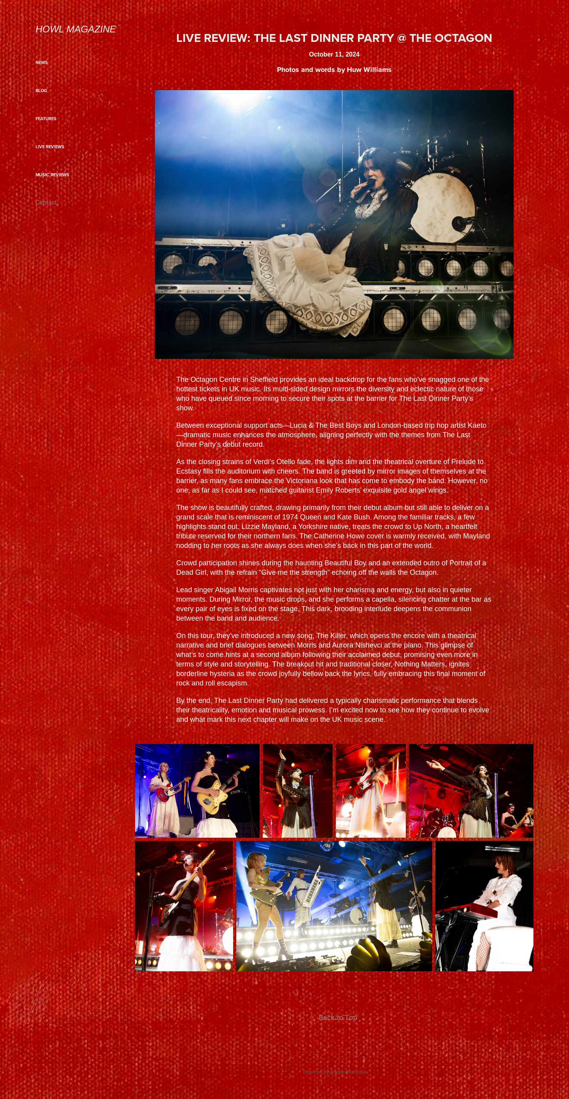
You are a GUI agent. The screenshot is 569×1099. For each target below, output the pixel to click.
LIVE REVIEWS (50, 147)
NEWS (42, 62)
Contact (46, 202)
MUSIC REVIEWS (52, 175)
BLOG (41, 90)
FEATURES (46, 118)
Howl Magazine (76, 29)
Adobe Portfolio (348, 1072)
